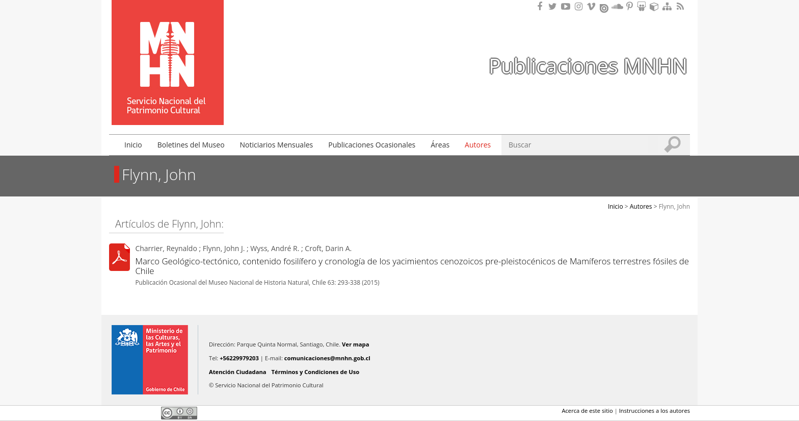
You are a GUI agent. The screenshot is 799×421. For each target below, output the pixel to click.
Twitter (132, 413)
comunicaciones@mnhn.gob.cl (327, 358)
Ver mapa (355, 344)
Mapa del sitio (668, 6)
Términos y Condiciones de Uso (316, 372)
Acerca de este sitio (587, 410)
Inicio (133, 145)
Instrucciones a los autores (654, 410)
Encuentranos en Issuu (605, 7)
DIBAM (167, 106)
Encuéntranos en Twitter (554, 6)
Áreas (440, 145)
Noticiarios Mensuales (276, 145)
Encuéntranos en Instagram (580, 6)
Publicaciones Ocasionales (371, 145)
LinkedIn (150, 413)
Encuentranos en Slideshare (643, 6)
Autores (478, 145)
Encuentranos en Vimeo (593, 6)
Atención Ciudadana (238, 372)
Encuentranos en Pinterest (630, 6)
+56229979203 (239, 358)
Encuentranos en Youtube (567, 6)
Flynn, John (674, 206)
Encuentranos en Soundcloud (617, 6)
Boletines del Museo (191, 145)
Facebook (115, 413)
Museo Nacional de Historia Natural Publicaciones (168, 47)
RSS (681, 6)
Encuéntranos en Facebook (542, 6)
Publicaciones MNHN (588, 66)
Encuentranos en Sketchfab (656, 6)
